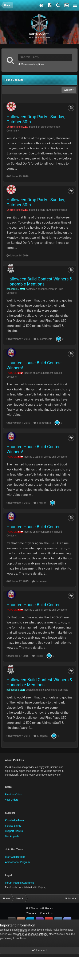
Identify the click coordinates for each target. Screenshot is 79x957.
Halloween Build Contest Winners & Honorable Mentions (39, 281)
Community (13, 130)
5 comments (42, 422)
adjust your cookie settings (32, 934)
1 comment (40, 581)
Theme (31, 913)
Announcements (57, 209)
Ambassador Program (17, 862)
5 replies (39, 502)
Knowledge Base (14, 820)
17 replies (40, 736)
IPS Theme (32, 908)
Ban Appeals (12, 836)
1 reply (37, 655)
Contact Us (46, 913)
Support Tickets (14, 831)
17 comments (42, 339)
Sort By (69, 90)
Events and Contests (55, 456)
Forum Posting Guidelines (19, 882)
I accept (40, 950)
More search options (31, 64)
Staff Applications (15, 856)
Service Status (13, 825)
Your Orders (11, 799)
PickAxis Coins (13, 794)
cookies (22, 929)
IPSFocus (47, 908)
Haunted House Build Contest (34, 526)
